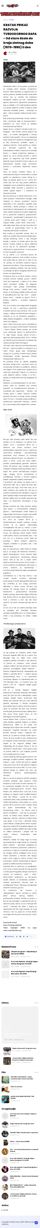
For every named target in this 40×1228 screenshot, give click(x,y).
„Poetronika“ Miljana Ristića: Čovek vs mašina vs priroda (23, 1059)
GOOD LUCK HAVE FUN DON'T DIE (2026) (22, 1097)
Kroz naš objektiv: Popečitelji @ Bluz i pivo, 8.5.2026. (23, 972)
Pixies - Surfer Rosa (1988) (19, 1141)
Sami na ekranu (16, 1087)
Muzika (11, 20)
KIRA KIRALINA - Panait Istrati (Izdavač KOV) (18, 1035)
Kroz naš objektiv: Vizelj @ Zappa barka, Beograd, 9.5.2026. (24, 962)
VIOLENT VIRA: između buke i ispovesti (24, 1132)
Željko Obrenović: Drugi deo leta (24, 1048)
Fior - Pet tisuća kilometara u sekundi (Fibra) (24, 1150)
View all (36, 947)
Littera (7, 1030)
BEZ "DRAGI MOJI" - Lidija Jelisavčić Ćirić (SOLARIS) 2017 (23, 1186)
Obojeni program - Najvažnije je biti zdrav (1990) (24, 952)
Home (5, 20)
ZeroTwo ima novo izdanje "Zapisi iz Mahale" (23, 1115)
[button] (31, 937)
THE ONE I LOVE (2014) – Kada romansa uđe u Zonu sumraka (22, 1078)
